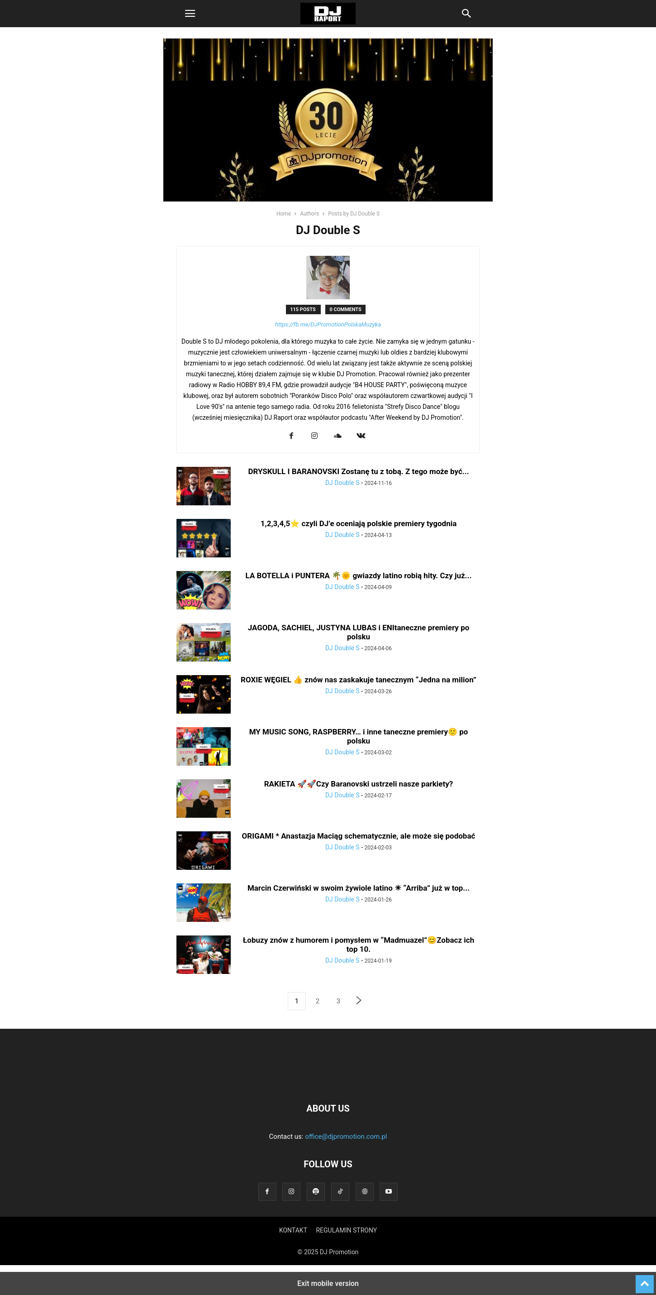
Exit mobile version (328, 1283)
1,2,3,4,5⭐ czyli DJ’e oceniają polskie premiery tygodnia (359, 523)
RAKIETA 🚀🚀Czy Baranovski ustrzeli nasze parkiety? (358, 783)
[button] (190, 13)
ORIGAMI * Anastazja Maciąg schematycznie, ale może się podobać (358, 835)
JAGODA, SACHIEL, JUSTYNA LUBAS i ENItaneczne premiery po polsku (359, 632)
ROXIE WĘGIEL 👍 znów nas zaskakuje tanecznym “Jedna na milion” (358, 679)
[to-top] (645, 1280)
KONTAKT (293, 1230)
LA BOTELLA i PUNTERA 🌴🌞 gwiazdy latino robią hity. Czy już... (359, 575)
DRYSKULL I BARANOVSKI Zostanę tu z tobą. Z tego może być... (358, 471)
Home (283, 214)
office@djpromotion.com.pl (346, 1136)
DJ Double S (342, 482)
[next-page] (359, 1001)
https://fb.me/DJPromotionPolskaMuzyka (328, 324)
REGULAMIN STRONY (346, 1230)
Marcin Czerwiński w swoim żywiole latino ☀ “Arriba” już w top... (358, 887)
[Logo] (328, 1081)
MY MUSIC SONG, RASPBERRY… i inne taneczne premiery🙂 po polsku (358, 736)
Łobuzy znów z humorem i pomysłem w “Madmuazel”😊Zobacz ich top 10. (358, 944)
